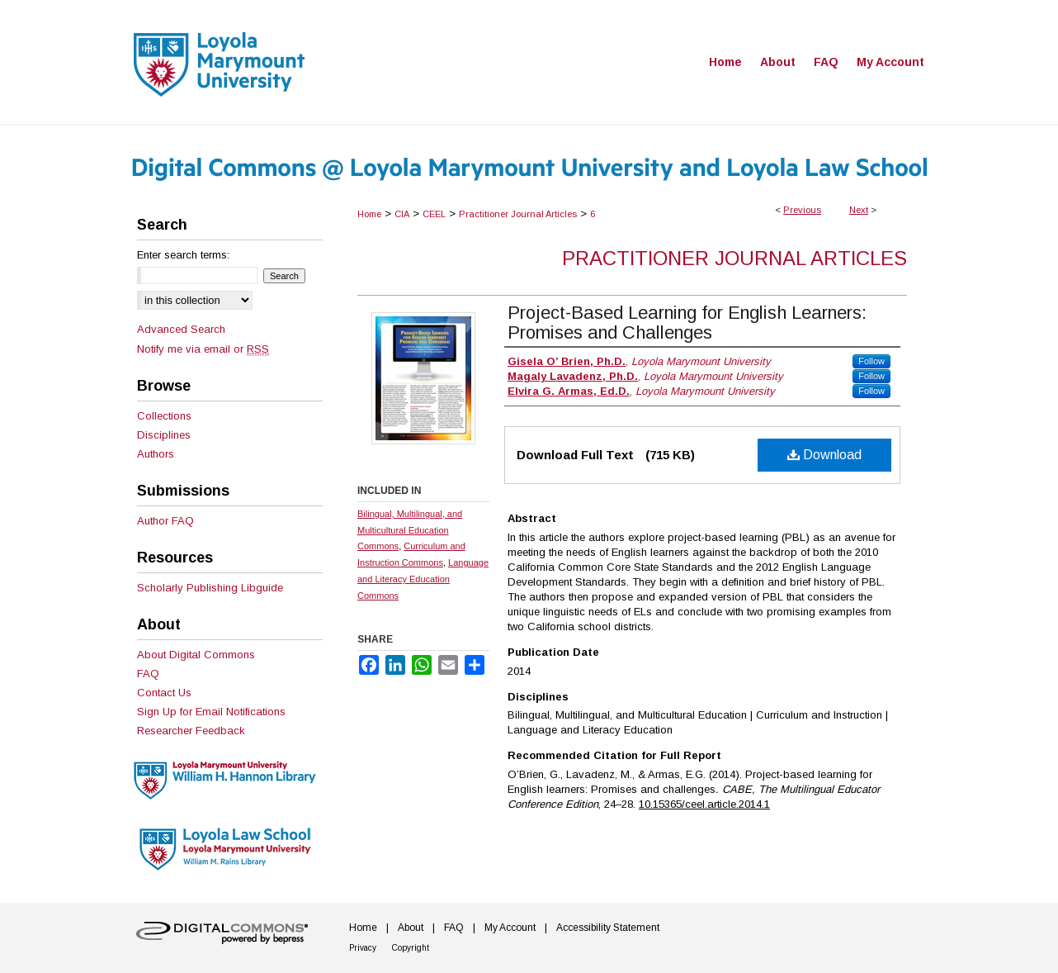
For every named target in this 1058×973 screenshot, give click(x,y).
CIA (401, 214)
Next (858, 210)
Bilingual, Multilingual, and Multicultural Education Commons (409, 530)
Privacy (362, 947)
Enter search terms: (183, 255)
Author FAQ (165, 521)
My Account (510, 927)
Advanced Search (181, 329)
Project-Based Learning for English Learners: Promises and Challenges (687, 322)
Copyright (410, 947)
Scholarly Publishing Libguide (210, 587)
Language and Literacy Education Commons (423, 579)
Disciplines (164, 435)
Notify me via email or (203, 349)
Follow (871, 361)
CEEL (434, 214)
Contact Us (164, 692)
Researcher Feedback (191, 730)
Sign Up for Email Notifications (211, 711)
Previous (802, 210)
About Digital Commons (196, 654)
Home (369, 214)
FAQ (148, 673)
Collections (164, 416)
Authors (155, 454)
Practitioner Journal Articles (518, 214)
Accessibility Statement (607, 927)
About (410, 927)
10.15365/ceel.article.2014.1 (704, 804)
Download (824, 455)
